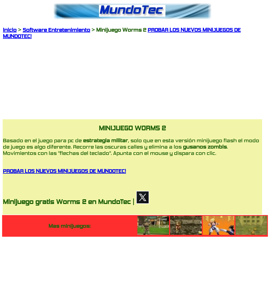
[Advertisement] (132, 76)
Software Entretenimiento (56, 30)
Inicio (10, 30)
